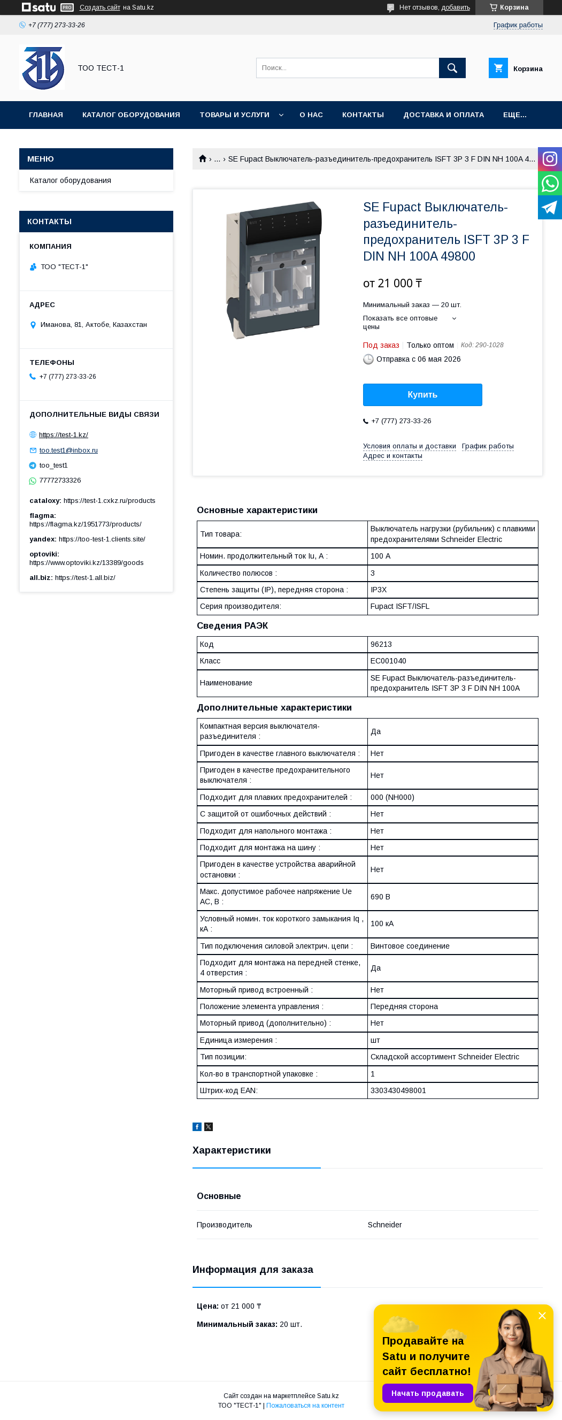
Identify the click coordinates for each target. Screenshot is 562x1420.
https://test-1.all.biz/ (85, 578)
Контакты (363, 115)
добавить (455, 7)
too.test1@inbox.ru (69, 450)
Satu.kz (328, 1396)
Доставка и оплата (443, 115)
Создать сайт (100, 7)
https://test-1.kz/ (63, 435)
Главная (46, 115)
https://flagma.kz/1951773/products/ (85, 524)
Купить (423, 394)
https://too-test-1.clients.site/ (102, 539)
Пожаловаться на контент (305, 1405)
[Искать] (452, 68)
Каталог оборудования (131, 115)
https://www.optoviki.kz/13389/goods (86, 563)
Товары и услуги (234, 115)
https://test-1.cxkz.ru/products (110, 501)
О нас (311, 115)
